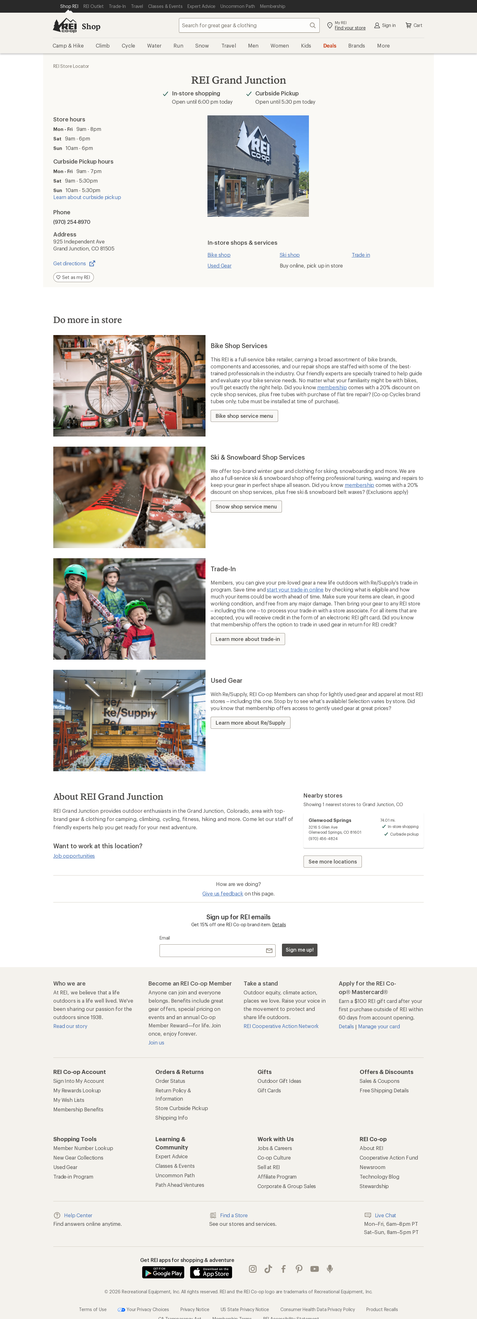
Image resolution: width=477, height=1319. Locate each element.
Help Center (72, 1215)
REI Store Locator (71, 66)
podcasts (330, 1263)
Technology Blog (379, 1177)
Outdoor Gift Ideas (279, 1081)
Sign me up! (300, 950)
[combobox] (249, 25)
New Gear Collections (78, 1157)
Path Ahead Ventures (179, 1185)
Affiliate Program (277, 1177)
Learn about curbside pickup (87, 197)
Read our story (70, 1026)
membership (332, 387)
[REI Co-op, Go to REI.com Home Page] (65, 25)
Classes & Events (174, 1166)
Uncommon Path (175, 1175)
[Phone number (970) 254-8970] (109, 221)
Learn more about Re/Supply (250, 723)
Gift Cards (269, 1090)
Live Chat (380, 1215)
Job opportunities (74, 856)
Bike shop (219, 255)
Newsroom (372, 1167)
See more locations (333, 861)
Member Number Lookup (83, 1148)
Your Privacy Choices (143, 1297)
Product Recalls (382, 1296)
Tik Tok (268, 1263)
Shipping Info (171, 1118)
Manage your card (379, 1026)
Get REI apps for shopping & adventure (187, 1260)
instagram (253, 1263)
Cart (413, 25)
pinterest (299, 1263)
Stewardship (374, 1186)
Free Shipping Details (384, 1090)
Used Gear (219, 265)
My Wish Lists (68, 1100)
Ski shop (290, 255)
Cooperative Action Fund (389, 1157)
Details (279, 924)
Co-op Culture (274, 1157)
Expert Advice (171, 1156)
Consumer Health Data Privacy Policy (317, 1296)
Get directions (74, 263)
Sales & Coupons (380, 1081)
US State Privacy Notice (245, 1296)
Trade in (361, 255)
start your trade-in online (295, 589)
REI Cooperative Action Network (281, 1026)
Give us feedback (222, 893)
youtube (315, 1263)
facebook (283, 1263)
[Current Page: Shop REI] (69, 6)
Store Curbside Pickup (181, 1108)
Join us (156, 1042)
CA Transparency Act (179, 1306)
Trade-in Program (73, 1177)
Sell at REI (269, 1167)
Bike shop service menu (244, 416)
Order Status (170, 1081)
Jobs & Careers (275, 1148)
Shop (91, 26)
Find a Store (228, 1215)
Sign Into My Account (78, 1081)
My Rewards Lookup (77, 1090)
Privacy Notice (194, 1296)
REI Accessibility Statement (291, 1306)
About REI (371, 1148)
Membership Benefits (78, 1109)
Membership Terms (232, 1306)
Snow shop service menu (246, 506)
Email (165, 938)
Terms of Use (92, 1296)
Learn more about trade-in (248, 639)
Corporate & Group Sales (287, 1186)
